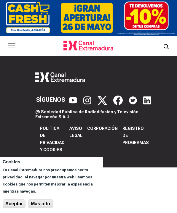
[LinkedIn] (147, 99)
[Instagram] (88, 99)
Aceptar (14, 203)
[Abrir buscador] (166, 46)
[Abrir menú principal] (11, 45)
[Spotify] (133, 99)
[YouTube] (74, 99)
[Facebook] (118, 99)
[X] (103, 99)
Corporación (102, 128)
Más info (40, 203)
